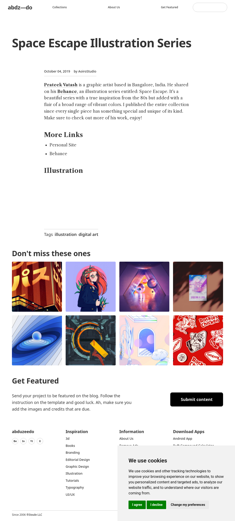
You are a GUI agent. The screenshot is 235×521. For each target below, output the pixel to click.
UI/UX (70, 494)
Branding (73, 452)
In (23, 441)
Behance (67, 91)
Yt (31, 441)
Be (15, 441)
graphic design (77, 466)
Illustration (74, 473)
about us (126, 438)
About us (114, 7)
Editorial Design (78, 459)
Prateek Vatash (61, 84)
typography (75, 487)
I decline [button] (156, 505)
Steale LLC (35, 515)
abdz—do (20, 7)
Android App (182, 438)
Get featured (169, 7)
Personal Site (63, 145)
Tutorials (72, 480)
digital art (88, 234)
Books (70, 445)
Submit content (197, 399)
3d (68, 438)
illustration (66, 234)
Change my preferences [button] (188, 505)
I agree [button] (137, 505)
